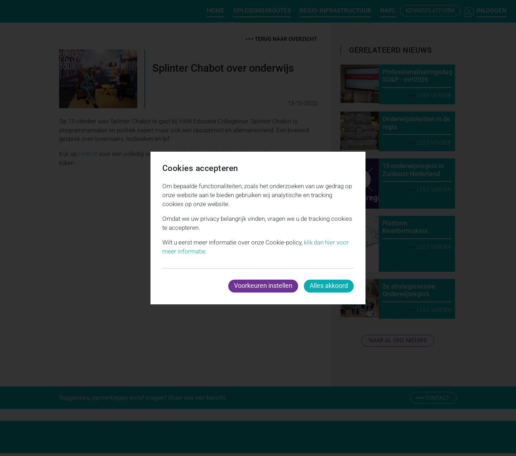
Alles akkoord (329, 285)
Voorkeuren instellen (263, 285)
